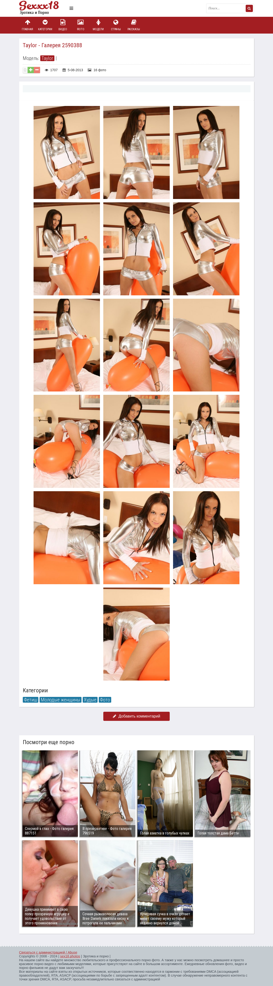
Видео (62, 25)
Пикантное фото (43, 8)
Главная (27, 25)
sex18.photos (70, 956)
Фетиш (30, 700)
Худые (90, 700)
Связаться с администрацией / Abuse (48, 952)
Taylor (47, 58)
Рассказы (133, 25)
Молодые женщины (60, 700)
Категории (45, 25)
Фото (80, 25)
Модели (98, 25)
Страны (116, 25)
